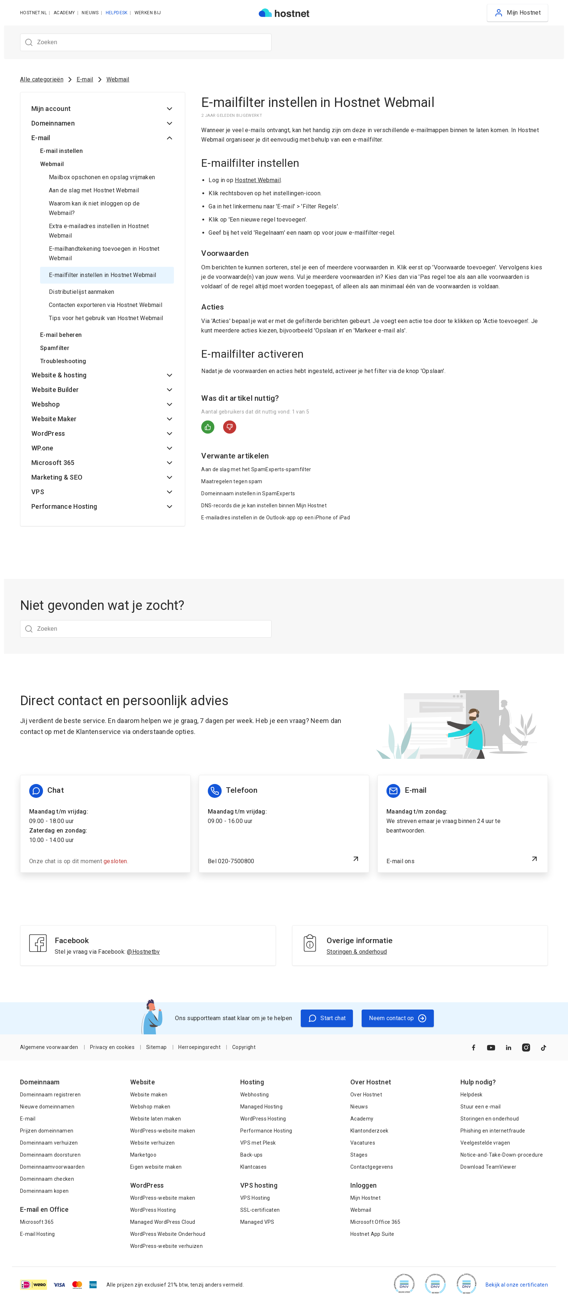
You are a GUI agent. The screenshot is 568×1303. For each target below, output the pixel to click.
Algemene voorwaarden (49, 1047)
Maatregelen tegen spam (231, 481)
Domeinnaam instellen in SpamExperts (248, 493)
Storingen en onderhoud (489, 1119)
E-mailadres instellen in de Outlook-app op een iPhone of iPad (275, 517)
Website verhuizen (152, 1143)
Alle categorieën (41, 79)
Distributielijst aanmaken (81, 291)
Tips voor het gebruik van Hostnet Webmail (106, 318)
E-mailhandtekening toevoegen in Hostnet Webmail (104, 253)
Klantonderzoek (369, 1131)
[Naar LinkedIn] (508, 1047)
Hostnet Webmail (258, 180)
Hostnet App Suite (372, 1234)
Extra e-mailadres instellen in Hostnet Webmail (99, 231)
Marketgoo (143, 1155)
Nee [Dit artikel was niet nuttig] (229, 427)
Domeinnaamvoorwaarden (52, 1167)
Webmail (117, 79)
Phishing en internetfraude (492, 1131)
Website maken (148, 1095)
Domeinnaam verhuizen (49, 1143)
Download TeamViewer (488, 1167)
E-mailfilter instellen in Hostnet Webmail (102, 275)
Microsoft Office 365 (375, 1222)
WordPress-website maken (162, 1131)
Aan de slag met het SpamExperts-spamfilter (256, 469)
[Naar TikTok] (543, 1047)
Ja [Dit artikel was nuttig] (207, 427)
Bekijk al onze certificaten (517, 1285)
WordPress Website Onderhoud (167, 1234)
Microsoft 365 (37, 1222)
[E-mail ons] (462, 824)
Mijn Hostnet (365, 1198)
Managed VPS (257, 1222)
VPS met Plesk (258, 1143)
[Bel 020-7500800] (284, 824)
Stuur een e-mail (480, 1107)
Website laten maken (155, 1119)
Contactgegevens (371, 1167)
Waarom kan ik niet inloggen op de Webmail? (94, 208)
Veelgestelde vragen (485, 1143)
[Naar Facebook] (473, 1047)
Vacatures (362, 1143)
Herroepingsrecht (199, 1047)
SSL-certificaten (260, 1210)
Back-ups (251, 1155)
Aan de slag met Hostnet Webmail (94, 190)
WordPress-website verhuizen (166, 1246)
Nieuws (359, 1107)
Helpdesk (471, 1095)
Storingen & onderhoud (357, 951)
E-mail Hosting (37, 1234)
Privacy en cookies (112, 1047)
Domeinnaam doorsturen (50, 1155)
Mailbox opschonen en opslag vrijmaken (102, 177)
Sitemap (156, 1047)
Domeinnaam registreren (50, 1095)
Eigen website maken (156, 1167)
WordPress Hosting (153, 1210)
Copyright (244, 1047)
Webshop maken (150, 1107)
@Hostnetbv (143, 951)
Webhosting (254, 1095)
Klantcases (253, 1167)
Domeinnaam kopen (44, 1191)
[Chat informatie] (105, 824)
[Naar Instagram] (526, 1047)
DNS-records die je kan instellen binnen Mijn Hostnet (264, 505)
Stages (358, 1155)
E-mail (85, 79)
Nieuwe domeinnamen (47, 1107)
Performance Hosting (266, 1131)
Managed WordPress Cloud (162, 1222)
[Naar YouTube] (491, 1047)
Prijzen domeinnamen (46, 1131)
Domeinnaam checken (47, 1179)
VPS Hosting (255, 1198)
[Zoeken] (146, 42)
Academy (361, 1119)
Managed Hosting (261, 1107)
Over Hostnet (366, 1095)
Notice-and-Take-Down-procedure (501, 1155)
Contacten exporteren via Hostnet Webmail (105, 304)
